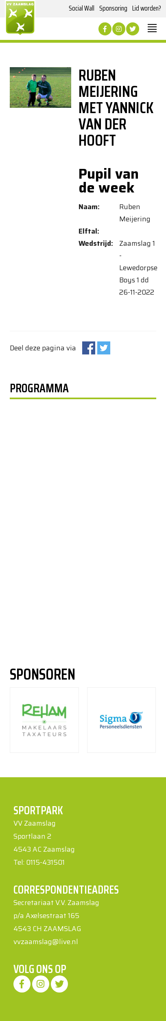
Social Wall (81, 8)
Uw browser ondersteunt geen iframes (53, 505)
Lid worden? (146, 8)
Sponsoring (113, 8)
